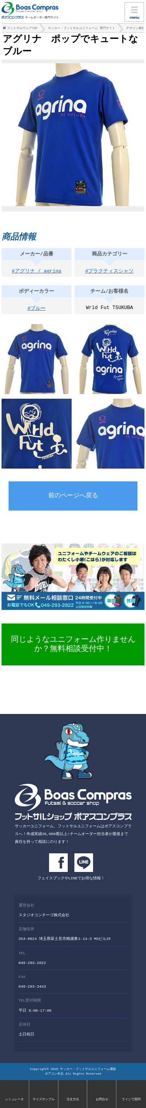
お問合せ (102, 1099)
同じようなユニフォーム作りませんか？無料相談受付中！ (73, 646)
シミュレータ (14, 1099)
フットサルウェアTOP (22, 29)
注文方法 (73, 1099)
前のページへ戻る (73, 498)
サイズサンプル (44, 1099)
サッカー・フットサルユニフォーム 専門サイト (81, 29)
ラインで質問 (131, 1099)
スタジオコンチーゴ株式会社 (44, 916)
